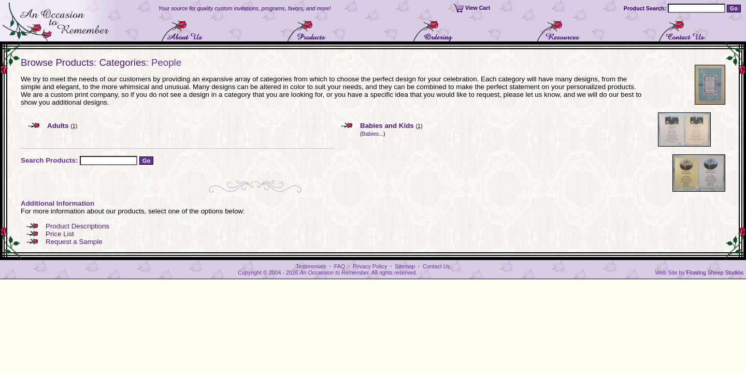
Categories (122, 62)
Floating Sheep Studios (714, 272)
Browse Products (57, 62)
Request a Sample (74, 242)
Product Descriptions (77, 226)
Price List (60, 234)
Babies (370, 134)
